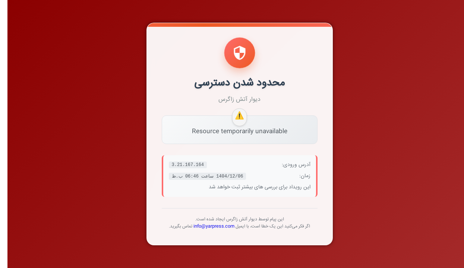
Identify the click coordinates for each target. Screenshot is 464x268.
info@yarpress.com (206, 226)
